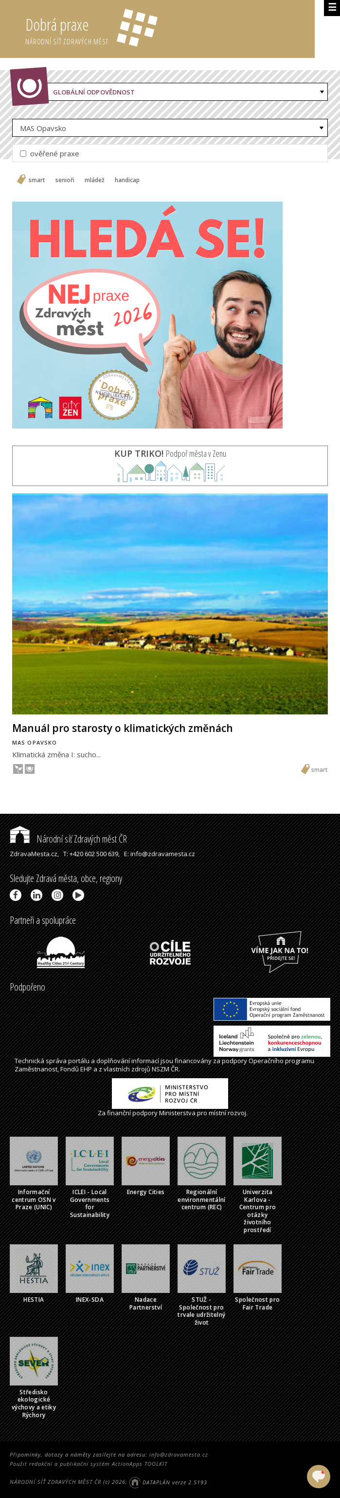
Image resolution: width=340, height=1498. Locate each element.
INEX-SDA (90, 1299)
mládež (95, 180)
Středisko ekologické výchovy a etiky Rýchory (34, 1403)
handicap (127, 180)
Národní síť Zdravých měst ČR (68, 838)
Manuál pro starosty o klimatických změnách (122, 728)
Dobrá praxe (169, 29)
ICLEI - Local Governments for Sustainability (90, 1203)
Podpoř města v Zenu (170, 453)
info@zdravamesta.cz (178, 1454)
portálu (78, 1060)
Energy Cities (146, 1192)
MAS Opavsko (43, 128)
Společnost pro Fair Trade (257, 1303)
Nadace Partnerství (145, 1303)
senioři (64, 180)
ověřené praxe (49, 153)
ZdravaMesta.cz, (34, 853)
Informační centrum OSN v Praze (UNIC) (34, 1199)
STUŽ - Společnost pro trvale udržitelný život (201, 1311)
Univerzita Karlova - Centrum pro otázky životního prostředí (257, 1211)
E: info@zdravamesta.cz (159, 853)
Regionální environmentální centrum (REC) (201, 1199)
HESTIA (33, 1299)
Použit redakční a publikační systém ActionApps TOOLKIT (88, 1463)
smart (37, 180)
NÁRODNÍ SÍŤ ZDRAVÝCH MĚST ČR (55, 1482)
